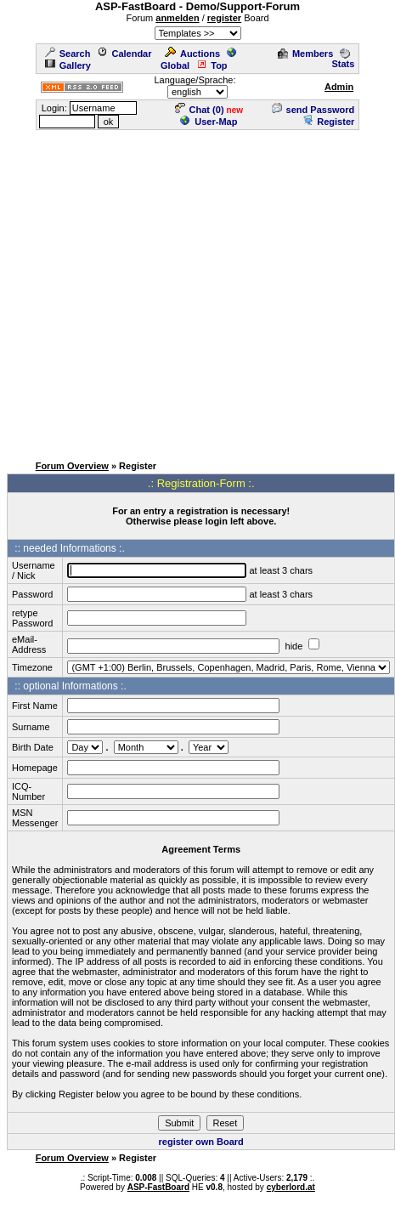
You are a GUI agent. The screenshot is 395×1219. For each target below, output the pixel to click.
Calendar (124, 53)
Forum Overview (72, 466)
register (224, 18)
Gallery (68, 65)
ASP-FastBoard (158, 1187)
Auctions (192, 53)
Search (68, 53)
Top (211, 65)
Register (328, 121)
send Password (313, 110)
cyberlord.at (291, 1187)
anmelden (177, 18)
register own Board (201, 1142)
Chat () (199, 110)
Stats (342, 58)
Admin (338, 87)
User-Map (208, 121)
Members (305, 53)
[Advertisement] (159, 291)
